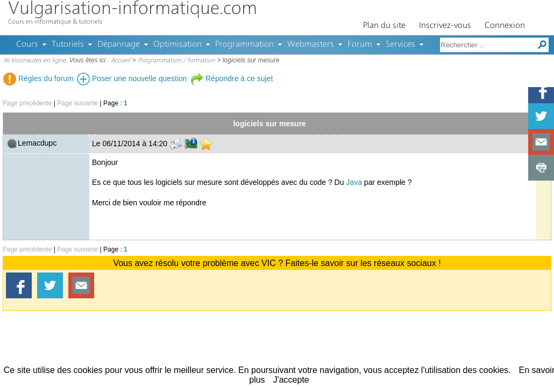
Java (354, 182)
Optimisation (177, 44)
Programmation (244, 44)
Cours (27, 44)
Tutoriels (68, 44)
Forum (359, 44)
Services (400, 44)
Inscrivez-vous (445, 26)
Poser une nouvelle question (132, 78)
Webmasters (310, 44)
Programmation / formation (176, 61)
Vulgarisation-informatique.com (132, 9)
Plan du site (384, 26)
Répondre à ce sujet (231, 78)
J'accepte (291, 379)
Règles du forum (38, 78)
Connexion (505, 26)
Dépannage (118, 44)
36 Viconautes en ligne (34, 61)
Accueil (120, 61)
